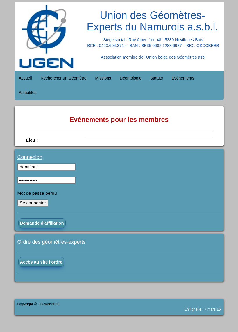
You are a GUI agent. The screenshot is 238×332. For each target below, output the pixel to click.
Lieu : (32, 140)
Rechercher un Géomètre (64, 78)
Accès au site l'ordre (41, 261)
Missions (103, 78)
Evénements (182, 78)
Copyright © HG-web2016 (38, 304)
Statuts (156, 78)
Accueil (25, 78)
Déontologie (131, 78)
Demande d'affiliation (42, 223)
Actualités (28, 92)
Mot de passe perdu (37, 193)
